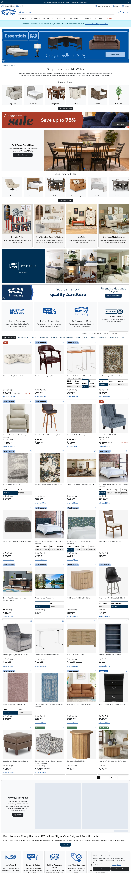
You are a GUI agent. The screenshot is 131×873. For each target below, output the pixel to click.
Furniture (23, 18)
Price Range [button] (43, 337)
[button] (9, 337)
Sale (109, 18)
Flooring (74, 18)
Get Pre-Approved (102, 6)
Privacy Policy (116, 865)
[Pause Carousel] (2, 2)
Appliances (35, 18)
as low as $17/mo (72, 617)
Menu (125, 6)
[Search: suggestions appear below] (66, 12)
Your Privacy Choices (120, 869)
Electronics (48, 18)
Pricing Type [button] (113, 337)
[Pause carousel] (3, 61)
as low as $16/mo (72, 446)
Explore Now (18, 815)
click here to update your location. (96, 24)
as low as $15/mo (40, 397)
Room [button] (93, 337)
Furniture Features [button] (66, 337)
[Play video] (4, 298)
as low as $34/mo (9, 446)
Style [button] (85, 337)
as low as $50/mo (9, 397)
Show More (66, 844)
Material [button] (54, 337)
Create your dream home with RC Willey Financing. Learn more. (65, 2)
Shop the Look (23, 155)
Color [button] (78, 337)
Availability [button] (102, 337)
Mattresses (61, 18)
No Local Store (8, 6)
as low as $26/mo (104, 503)
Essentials (99, 18)
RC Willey (5, 65)
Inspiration (86, 18)
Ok (102, 869)
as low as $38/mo (72, 723)
